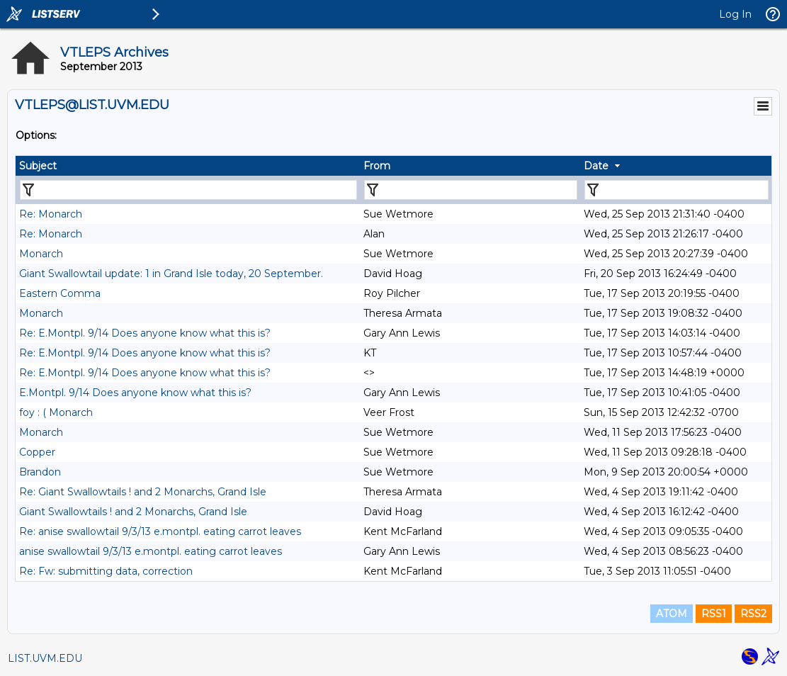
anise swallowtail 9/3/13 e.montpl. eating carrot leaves (150, 551)
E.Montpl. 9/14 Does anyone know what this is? (135, 392)
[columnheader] (188, 166)
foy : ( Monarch (56, 412)
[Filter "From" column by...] (470, 190)
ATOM (671, 613)
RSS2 (753, 613)
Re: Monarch (50, 214)
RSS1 (713, 613)
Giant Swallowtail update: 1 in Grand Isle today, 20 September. (171, 273)
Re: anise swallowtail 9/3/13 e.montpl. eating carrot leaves (160, 531)
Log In (735, 14)
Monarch (41, 253)
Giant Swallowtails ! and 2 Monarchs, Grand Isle (133, 511)
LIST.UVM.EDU (45, 658)
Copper (37, 452)
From (376, 165)
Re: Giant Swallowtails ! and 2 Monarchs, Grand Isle (142, 491)
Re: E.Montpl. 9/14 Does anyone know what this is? (145, 333)
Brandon (40, 472)
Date (596, 165)
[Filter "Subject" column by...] (188, 190)
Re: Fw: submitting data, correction (106, 571)
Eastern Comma (60, 293)
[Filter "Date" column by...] (676, 190)
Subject (38, 165)
